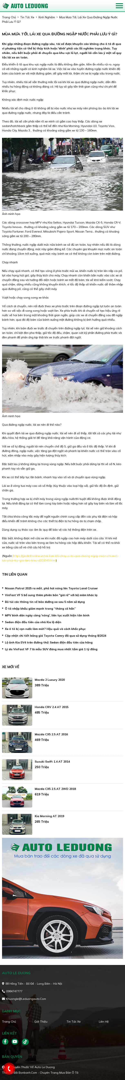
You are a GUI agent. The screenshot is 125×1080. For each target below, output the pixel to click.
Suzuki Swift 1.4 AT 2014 (52, 761)
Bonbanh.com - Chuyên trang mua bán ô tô (48, 1072)
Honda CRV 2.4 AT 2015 (51, 707)
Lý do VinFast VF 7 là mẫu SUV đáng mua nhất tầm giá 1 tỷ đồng (51, 649)
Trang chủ (9, 1021)
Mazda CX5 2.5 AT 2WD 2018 (55, 789)
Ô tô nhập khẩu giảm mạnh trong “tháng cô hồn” (40, 608)
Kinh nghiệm (47, 17)
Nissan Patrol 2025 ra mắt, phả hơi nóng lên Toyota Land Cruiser (51, 588)
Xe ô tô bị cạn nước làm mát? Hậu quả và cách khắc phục (45, 629)
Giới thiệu (40, 1021)
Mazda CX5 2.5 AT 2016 (51, 734)
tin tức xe (27, 17)
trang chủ (9, 17)
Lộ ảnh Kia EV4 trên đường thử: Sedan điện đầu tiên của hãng (49, 642)
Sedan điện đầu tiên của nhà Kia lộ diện (33, 622)
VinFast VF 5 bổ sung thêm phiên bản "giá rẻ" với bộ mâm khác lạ (51, 595)
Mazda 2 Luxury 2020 (50, 680)
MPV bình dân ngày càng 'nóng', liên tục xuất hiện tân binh (47, 615)
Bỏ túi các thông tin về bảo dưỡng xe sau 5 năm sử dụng (45, 602)
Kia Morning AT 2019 (49, 816)
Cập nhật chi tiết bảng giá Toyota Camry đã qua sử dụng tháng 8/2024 (55, 636)
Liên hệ (104, 1021)
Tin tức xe (74, 1021)
